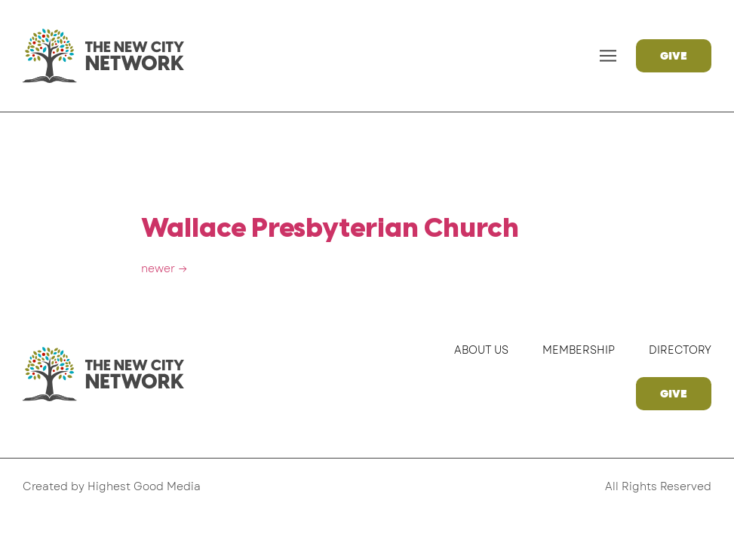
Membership (578, 349)
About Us (481, 349)
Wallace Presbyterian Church (330, 229)
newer (164, 268)
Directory (680, 349)
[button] (608, 56)
